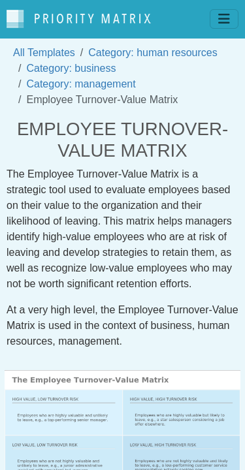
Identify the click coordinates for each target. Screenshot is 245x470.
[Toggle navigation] (224, 19)
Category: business (71, 68)
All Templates (44, 52)
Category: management (80, 83)
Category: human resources (152, 52)
